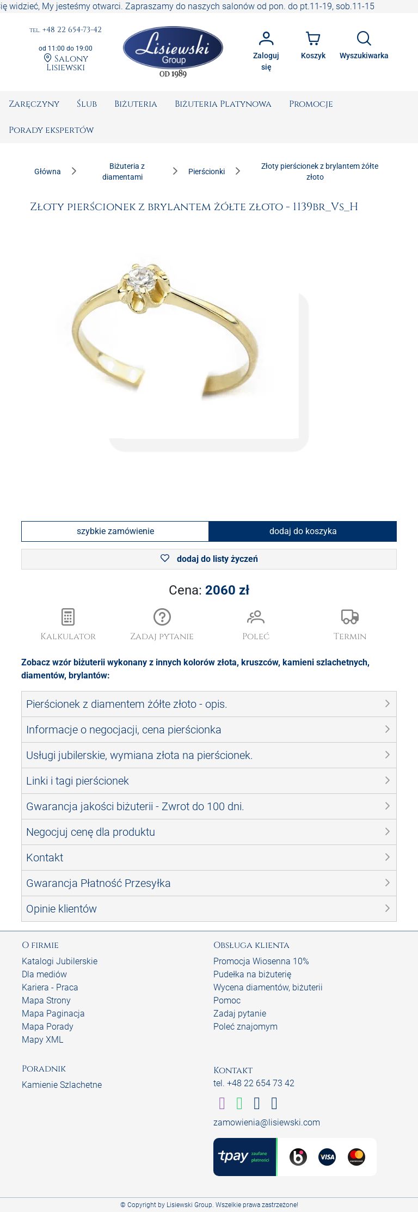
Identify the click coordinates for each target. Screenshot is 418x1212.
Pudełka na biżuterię (252, 974)
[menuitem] (34, 104)
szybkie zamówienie (115, 531)
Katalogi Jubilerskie (59, 961)
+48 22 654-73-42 (65, 30)
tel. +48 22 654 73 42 (253, 1083)
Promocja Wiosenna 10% (261, 961)
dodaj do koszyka (303, 531)
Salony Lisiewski (66, 62)
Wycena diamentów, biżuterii (268, 987)
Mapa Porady (47, 1026)
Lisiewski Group (189, 1205)
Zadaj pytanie (239, 1013)
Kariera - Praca (50, 987)
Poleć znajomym (245, 1026)
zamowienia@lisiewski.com (266, 1122)
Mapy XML (42, 1040)
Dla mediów (44, 974)
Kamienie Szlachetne (62, 1085)
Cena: (209, 590)
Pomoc (227, 1000)
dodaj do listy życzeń (209, 559)
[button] (162, 625)
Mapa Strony (46, 1000)
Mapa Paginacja (53, 1013)
